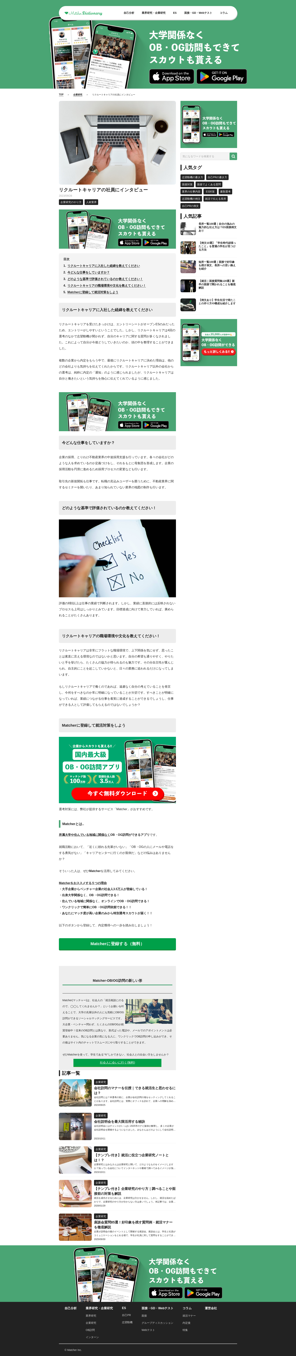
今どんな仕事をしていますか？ (88, 272)
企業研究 (77, 94)
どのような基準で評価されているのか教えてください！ (105, 279)
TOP (61, 94)
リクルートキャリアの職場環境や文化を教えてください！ (106, 285)
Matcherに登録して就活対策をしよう (92, 292)
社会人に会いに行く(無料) (117, 1062)
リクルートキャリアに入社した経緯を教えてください (103, 265)
